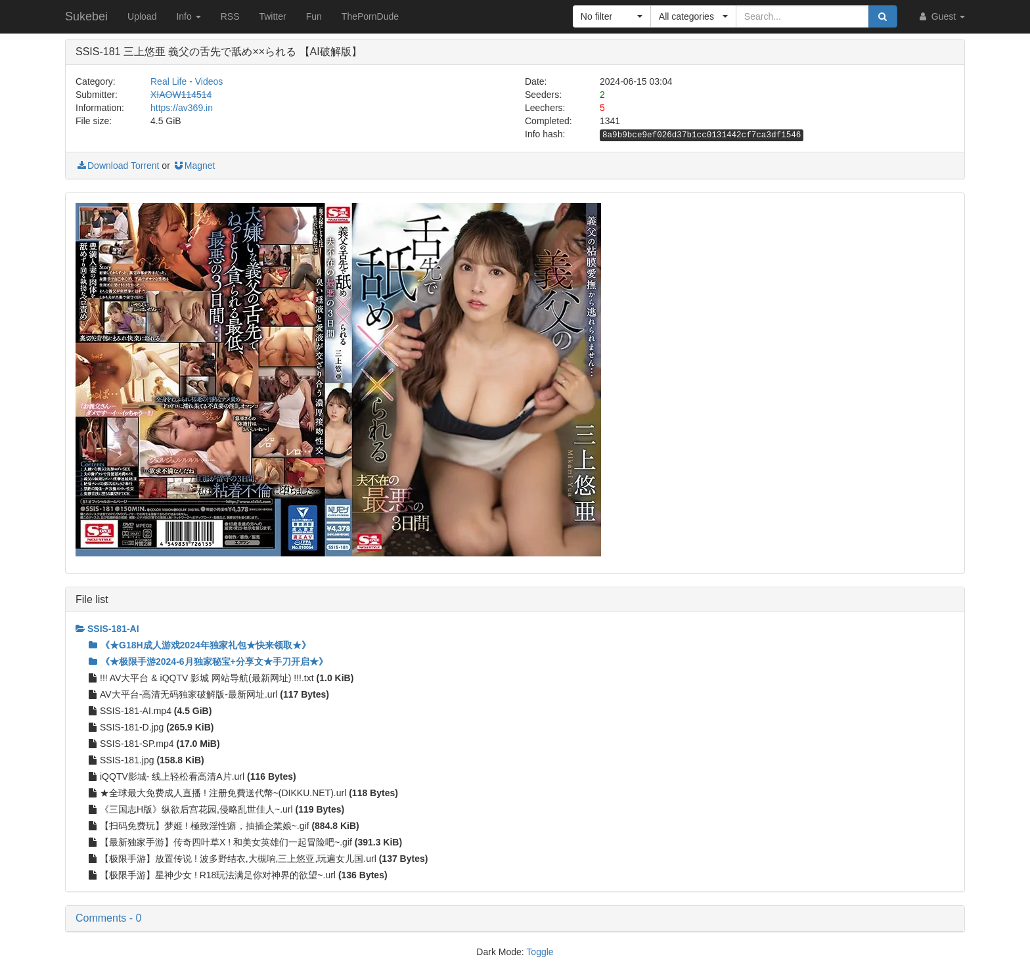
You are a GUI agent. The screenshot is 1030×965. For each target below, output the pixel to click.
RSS (230, 16)
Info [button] (188, 16)
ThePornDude (370, 16)
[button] (612, 16)
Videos (209, 81)
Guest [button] (941, 16)
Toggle (539, 952)
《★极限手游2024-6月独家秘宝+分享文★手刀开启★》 (208, 661)
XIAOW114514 (181, 94)
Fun (314, 16)
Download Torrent (117, 165)
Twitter (272, 16)
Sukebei (86, 16)
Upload (141, 16)
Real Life (168, 81)
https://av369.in (181, 107)
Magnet (194, 165)
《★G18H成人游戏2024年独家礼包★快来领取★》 (200, 645)
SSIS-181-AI (107, 628)
